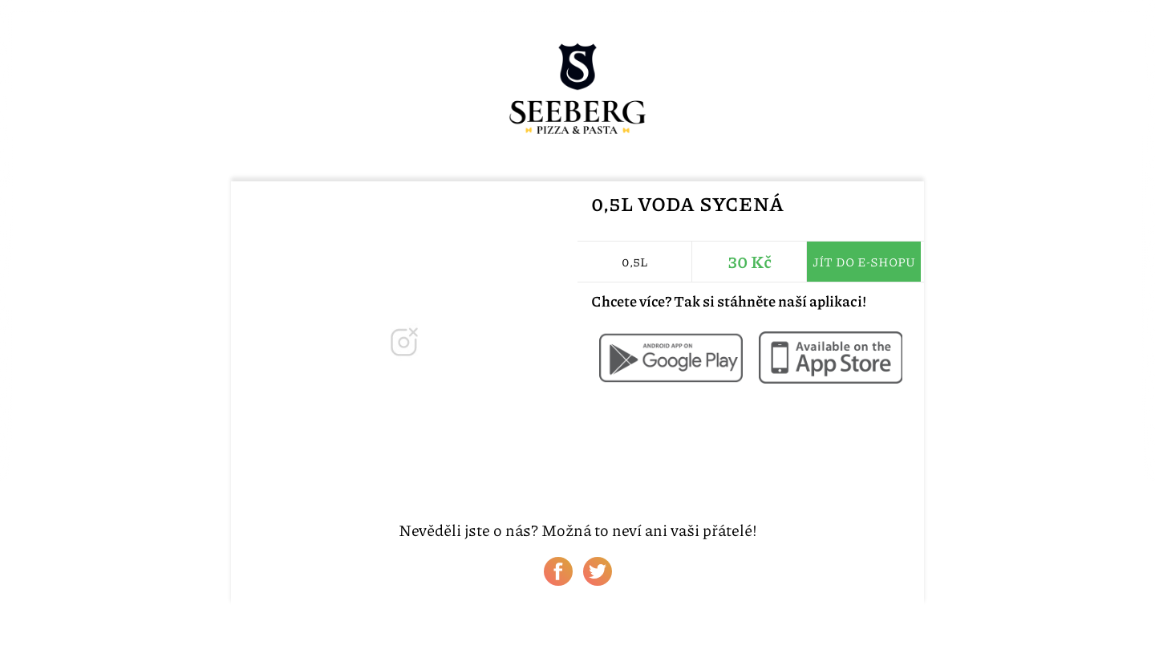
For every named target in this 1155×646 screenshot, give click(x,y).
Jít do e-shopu (864, 261)
